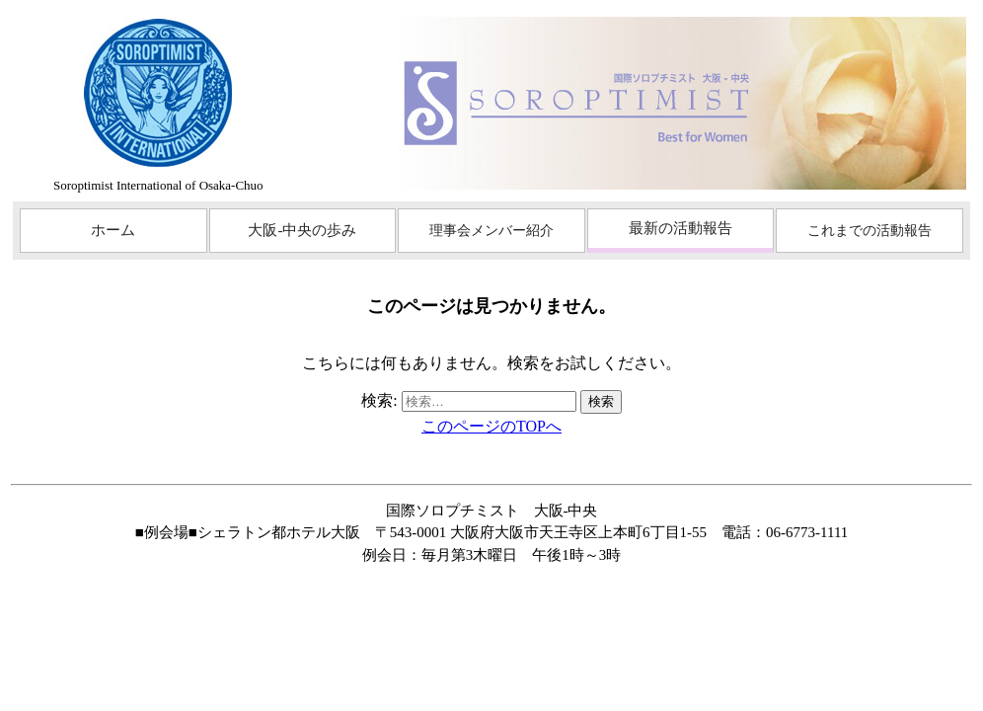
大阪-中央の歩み (302, 230)
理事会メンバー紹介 (491, 230)
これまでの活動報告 (869, 230)
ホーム (113, 230)
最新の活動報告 (680, 228)
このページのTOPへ (491, 426)
